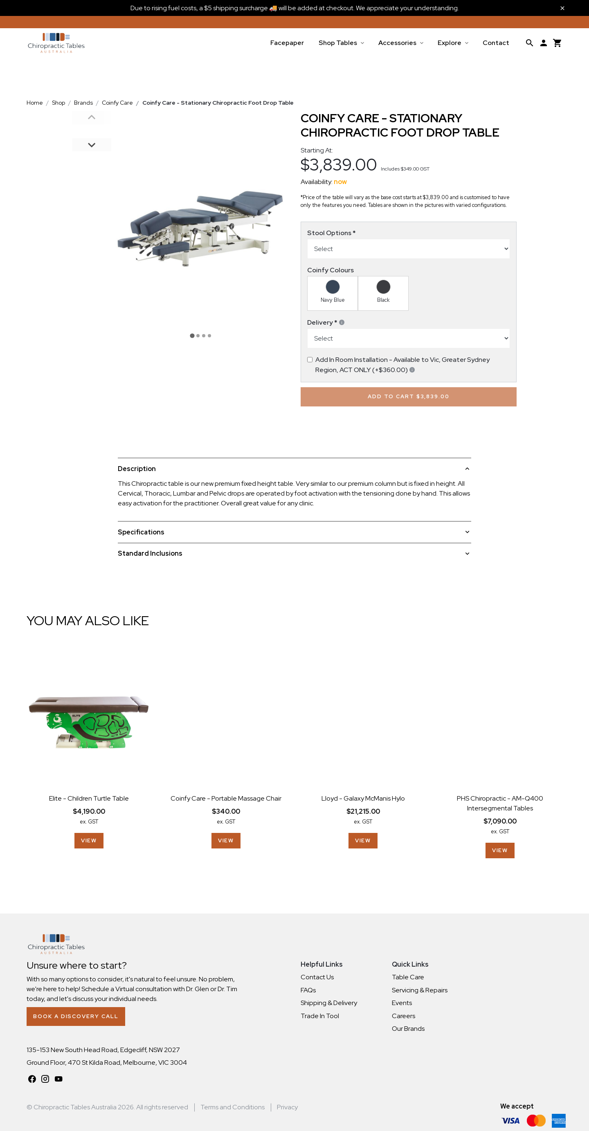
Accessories (397, 42)
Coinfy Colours (330, 270)
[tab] (192, 335)
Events (402, 1003)
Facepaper (287, 42)
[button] (91, 130)
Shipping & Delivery (329, 1003)
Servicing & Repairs (419, 990)
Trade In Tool (320, 1016)
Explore (449, 42)
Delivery (326, 322)
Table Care (408, 977)
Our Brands (408, 1028)
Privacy (287, 1107)
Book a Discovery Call (75, 1016)
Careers (403, 1016)
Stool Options (331, 233)
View (89, 840)
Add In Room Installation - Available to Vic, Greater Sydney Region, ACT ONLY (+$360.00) (402, 364)
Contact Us (317, 977)
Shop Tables (338, 42)
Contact (496, 42)
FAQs (308, 990)
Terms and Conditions (232, 1107)
